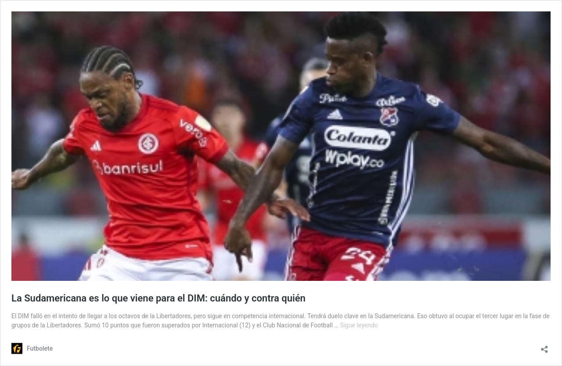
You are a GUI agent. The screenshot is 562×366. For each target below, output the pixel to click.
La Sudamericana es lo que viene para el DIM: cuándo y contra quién (158, 298)
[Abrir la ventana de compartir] (544, 346)
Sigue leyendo (359, 325)
